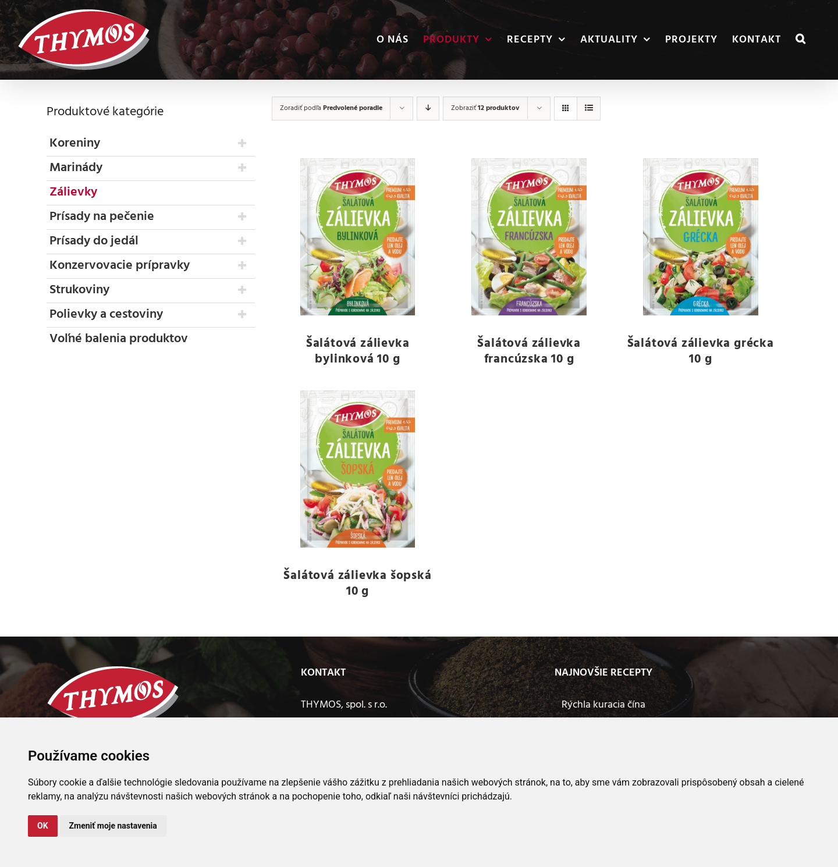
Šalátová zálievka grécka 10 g (700, 351)
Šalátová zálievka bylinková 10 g (358, 351)
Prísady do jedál (94, 241)
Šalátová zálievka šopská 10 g (357, 583)
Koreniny (74, 143)
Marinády (75, 168)
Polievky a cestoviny (106, 314)
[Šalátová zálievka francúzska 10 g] (529, 236)
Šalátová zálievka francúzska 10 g (529, 351)
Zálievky (73, 192)
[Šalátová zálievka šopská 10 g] (358, 469)
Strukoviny (79, 290)
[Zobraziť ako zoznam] (588, 108)
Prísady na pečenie (101, 217)
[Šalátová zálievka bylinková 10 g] (358, 236)
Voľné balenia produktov (118, 339)
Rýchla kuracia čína (603, 705)
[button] (801, 40)
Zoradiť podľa (331, 108)
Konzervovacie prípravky (119, 265)
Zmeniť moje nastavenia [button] (113, 825)
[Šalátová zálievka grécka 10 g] (700, 236)
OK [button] (42, 825)
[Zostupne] (428, 108)
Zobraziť (485, 108)
